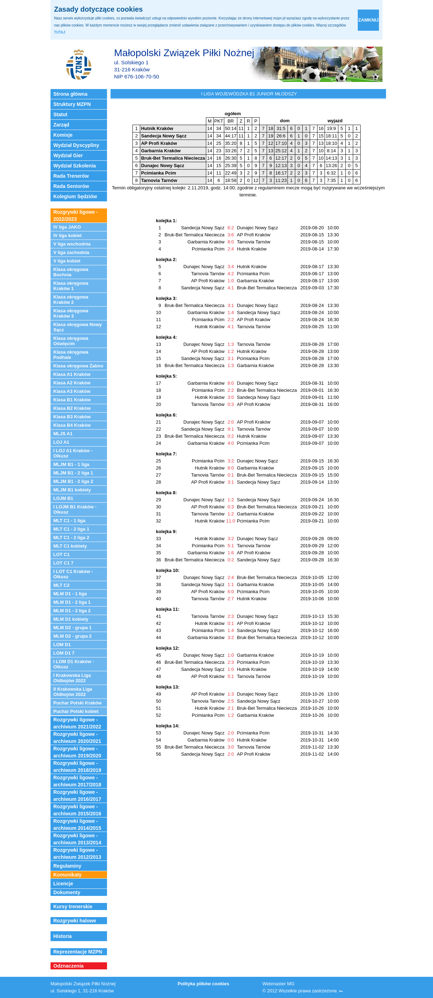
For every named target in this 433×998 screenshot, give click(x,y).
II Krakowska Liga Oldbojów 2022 (72, 691)
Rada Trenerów (71, 176)
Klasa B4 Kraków (72, 425)
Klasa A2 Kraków (71, 382)
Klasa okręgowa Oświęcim (70, 341)
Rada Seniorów (71, 186)
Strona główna (70, 94)
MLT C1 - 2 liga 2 (71, 537)
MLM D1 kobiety (70, 619)
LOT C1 (61, 554)
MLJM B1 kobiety (72, 489)
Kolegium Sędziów (75, 196)
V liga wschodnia (71, 244)
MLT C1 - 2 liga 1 (71, 529)
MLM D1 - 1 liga (70, 593)
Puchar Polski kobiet (76, 711)
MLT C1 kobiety (70, 546)
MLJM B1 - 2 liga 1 (73, 473)
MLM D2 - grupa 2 (72, 636)
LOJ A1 (61, 442)
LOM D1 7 (64, 653)
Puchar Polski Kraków (77, 702)
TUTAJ (59, 32)
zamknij (368, 20)
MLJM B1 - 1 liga (71, 464)
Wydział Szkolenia (74, 166)
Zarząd (61, 125)
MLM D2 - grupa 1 (72, 627)
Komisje (62, 135)
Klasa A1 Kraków (71, 374)
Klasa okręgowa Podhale (70, 354)
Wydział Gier (68, 155)
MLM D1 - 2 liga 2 (71, 610)
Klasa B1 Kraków (72, 399)
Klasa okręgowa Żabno (78, 365)
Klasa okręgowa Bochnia (70, 272)
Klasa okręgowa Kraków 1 (70, 285)
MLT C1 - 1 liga (69, 520)
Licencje (63, 883)
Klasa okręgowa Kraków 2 (70, 299)
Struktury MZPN (72, 104)
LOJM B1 (63, 498)
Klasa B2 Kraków (72, 408)
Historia (62, 936)
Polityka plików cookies (203, 983)
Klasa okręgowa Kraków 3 (70, 313)
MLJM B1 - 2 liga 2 (73, 481)
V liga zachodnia (71, 252)
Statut (60, 114)
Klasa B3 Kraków (72, 416)
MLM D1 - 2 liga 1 (71, 602)
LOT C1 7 (63, 563)
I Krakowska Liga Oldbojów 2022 (72, 678)
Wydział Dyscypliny (76, 145)
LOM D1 (62, 644)
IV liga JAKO (67, 227)
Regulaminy (67, 866)
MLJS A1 (62, 433)
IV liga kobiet (67, 235)
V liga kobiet (67, 261)
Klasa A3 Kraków (71, 391)
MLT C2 (61, 585)
